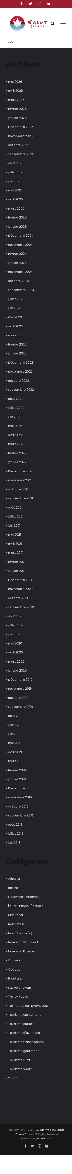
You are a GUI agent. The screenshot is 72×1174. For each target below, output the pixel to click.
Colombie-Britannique (25, 897)
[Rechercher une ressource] (52, 23)
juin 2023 (14, 308)
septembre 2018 (20, 815)
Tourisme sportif (21, 1069)
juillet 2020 (16, 625)
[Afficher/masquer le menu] (63, 23)
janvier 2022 (17, 462)
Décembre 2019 (20, 679)
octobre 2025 (18, 145)
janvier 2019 (17, 779)
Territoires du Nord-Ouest (28, 1006)
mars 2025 (16, 208)
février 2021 (17, 562)
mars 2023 (16, 335)
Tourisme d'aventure (24, 1033)
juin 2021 (14, 525)
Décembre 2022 (20, 362)
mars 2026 (16, 100)
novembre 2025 (20, 136)
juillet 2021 (15, 516)
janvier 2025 (17, 226)
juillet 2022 (16, 408)
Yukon (12, 1078)
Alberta (14, 879)
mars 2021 (15, 552)
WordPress (44, 1138)
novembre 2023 (20, 272)
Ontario (14, 960)
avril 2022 (15, 435)
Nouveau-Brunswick (23, 942)
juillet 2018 (16, 833)
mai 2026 (15, 82)
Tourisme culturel (21, 1024)
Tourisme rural (19, 1060)
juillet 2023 (16, 299)
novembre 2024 (20, 245)
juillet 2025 (16, 172)
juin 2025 (14, 181)
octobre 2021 (18, 489)
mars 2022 (16, 444)
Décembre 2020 (20, 580)
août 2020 (15, 616)
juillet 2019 (15, 725)
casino (13, 888)
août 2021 (15, 507)
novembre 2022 (20, 371)
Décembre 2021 (20, 471)
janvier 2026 (17, 118)
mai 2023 (15, 317)
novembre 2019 (20, 688)
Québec (14, 969)
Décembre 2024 (20, 235)
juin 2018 (14, 843)
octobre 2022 (18, 380)
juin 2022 (14, 417)
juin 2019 (14, 734)
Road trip (15, 978)
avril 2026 (15, 90)
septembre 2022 (21, 389)
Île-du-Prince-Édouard (25, 906)
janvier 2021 (17, 571)
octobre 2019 (18, 698)
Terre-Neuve (18, 996)
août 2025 (15, 163)
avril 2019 (15, 752)
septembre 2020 (21, 607)
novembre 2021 (20, 480)
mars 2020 (16, 661)
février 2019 (17, 770)
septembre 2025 (21, 154)
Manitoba (15, 915)
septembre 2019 (20, 707)
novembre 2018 (20, 797)
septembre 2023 (21, 290)
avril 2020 (15, 652)
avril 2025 (15, 199)
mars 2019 (15, 761)
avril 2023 (15, 326)
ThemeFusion (24, 1134)
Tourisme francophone (26, 1042)
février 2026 (17, 109)
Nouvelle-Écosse (21, 951)
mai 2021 (14, 534)
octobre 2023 (18, 281)
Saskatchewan (19, 987)
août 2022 (15, 399)
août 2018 (15, 824)
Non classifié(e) (20, 933)
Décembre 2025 (20, 127)
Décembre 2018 (20, 788)
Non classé (16, 924)
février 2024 (17, 254)
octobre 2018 (18, 806)
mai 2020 (15, 643)
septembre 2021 (20, 498)
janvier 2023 (17, 353)
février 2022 (17, 453)
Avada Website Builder (50, 1130)
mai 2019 (14, 743)
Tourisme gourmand (23, 1051)
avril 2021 (15, 544)
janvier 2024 (17, 263)
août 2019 (15, 716)
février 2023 (17, 344)
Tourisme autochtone (25, 1014)
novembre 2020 (20, 589)
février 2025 (17, 217)
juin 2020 (14, 634)
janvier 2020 (17, 670)
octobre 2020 (18, 598)
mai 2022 (15, 426)
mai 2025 (15, 190)
